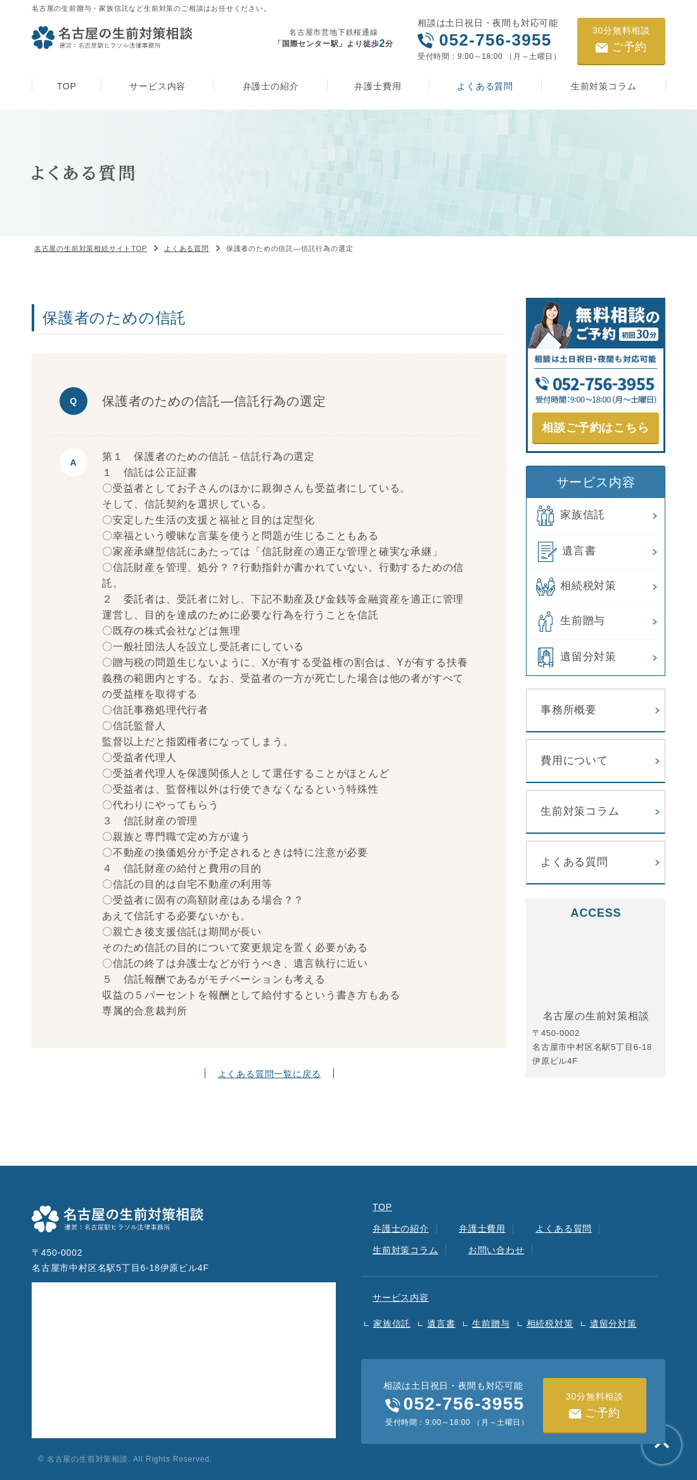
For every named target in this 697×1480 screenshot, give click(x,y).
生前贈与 (569, 621)
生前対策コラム (604, 86)
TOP (67, 86)
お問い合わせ (496, 1250)
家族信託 (569, 516)
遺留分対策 (575, 658)
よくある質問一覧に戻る (269, 1074)
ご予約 (621, 39)
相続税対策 (575, 587)
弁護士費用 (377, 86)
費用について (574, 761)
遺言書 (564, 552)
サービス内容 (157, 86)
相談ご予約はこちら (595, 427)
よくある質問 (485, 86)
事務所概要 (568, 710)
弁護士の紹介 (271, 86)
